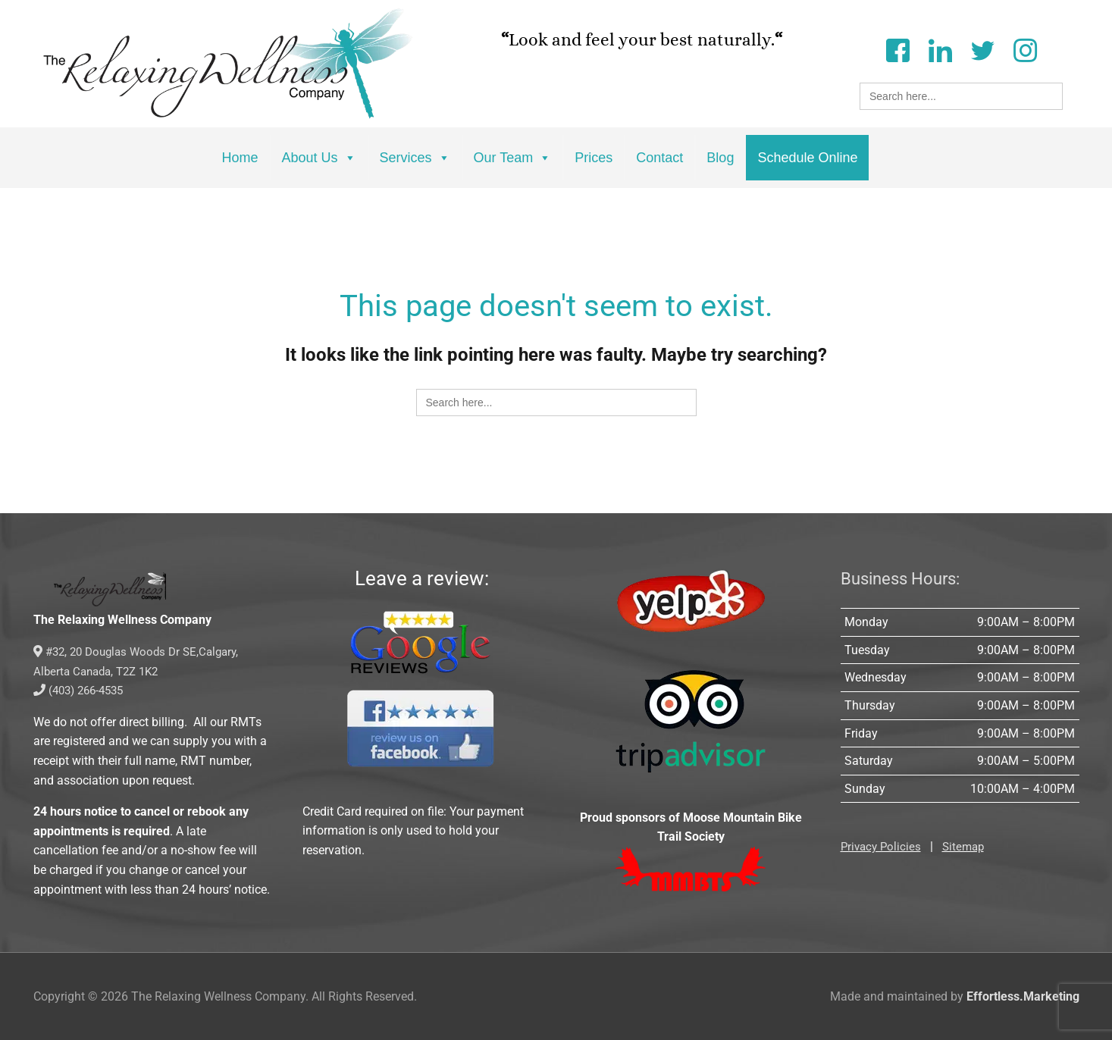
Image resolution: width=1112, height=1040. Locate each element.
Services (415, 157)
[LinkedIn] (940, 49)
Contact (659, 157)
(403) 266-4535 (82, 690)
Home (240, 157)
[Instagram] (1025, 49)
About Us (319, 157)
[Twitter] (982, 49)
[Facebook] (897, 49)
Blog (720, 157)
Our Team (513, 157)
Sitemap (968, 846)
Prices (593, 157)
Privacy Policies (883, 846)
